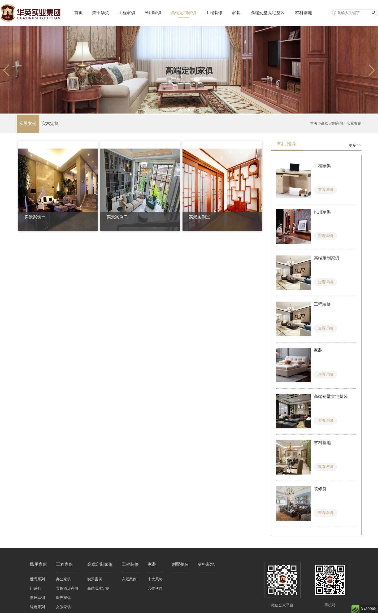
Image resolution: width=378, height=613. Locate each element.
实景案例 (27, 123)
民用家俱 (153, 12)
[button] (189, 110)
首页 (78, 12)
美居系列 (37, 598)
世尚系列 (37, 579)
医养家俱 (63, 598)
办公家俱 (63, 579)
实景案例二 (117, 217)
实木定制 (50, 123)
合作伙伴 (155, 588)
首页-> (315, 123)
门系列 (35, 588)
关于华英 (100, 12)
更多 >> (355, 145)
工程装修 (214, 12)
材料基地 (303, 12)
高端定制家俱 (183, 12)
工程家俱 (126, 12)
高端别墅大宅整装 (268, 12)
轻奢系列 (37, 607)
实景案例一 (35, 217)
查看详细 (325, 190)
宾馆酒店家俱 (67, 588)
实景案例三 (199, 217)
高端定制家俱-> (334, 123)
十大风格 (155, 579)
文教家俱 (63, 607)
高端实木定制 (98, 588)
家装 (236, 12)
